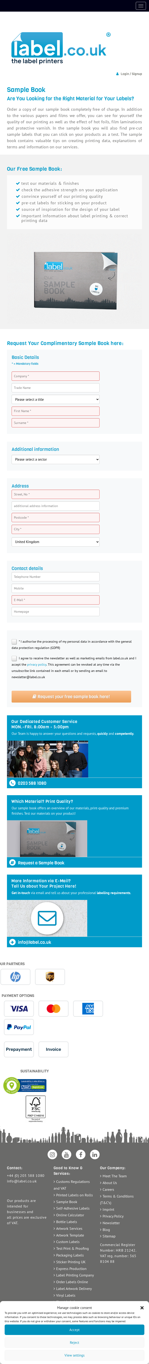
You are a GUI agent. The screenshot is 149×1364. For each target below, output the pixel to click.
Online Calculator (70, 1215)
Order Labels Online (72, 1281)
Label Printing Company (75, 1275)
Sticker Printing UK (71, 1262)
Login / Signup (131, 74)
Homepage (21, 611)
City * (17, 529)
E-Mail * (19, 600)
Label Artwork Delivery (74, 1288)
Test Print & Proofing (72, 1248)
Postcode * (21, 517)
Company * (21, 376)
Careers (108, 1189)
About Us (110, 1182)
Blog (106, 1229)
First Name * (22, 411)
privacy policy (36, 664)
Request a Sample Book (37, 863)
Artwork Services (69, 1228)
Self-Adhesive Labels (73, 1208)
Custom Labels (68, 1241)
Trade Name (22, 388)
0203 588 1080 (27, 783)
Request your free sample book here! (71, 697)
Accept (74, 1330)
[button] (142, 1307)
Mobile (19, 588)
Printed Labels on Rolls (74, 1195)
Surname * (21, 423)
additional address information (36, 506)
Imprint (108, 1209)
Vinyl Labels (65, 1295)
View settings (74, 1355)
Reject (74, 1342)
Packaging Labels (70, 1255)
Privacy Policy (113, 1216)
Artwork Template (70, 1235)
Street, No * (22, 494)
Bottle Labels (66, 1221)
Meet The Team (115, 1176)
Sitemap (109, 1236)
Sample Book (66, 1201)
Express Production (71, 1268)
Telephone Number (27, 577)
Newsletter (111, 1223)
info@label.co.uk (30, 942)
